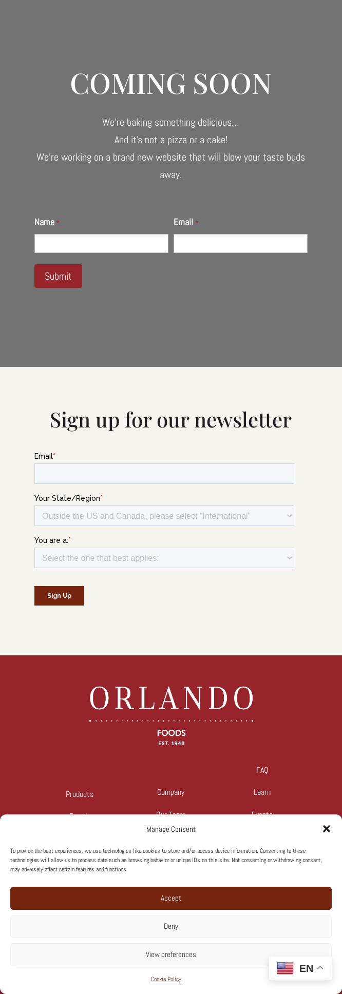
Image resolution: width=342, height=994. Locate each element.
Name (46, 223)
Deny (171, 926)
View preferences (171, 954)
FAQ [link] (262, 770)
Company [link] (170, 792)
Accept (171, 898)
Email (186, 223)
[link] (171, 742)
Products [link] (79, 794)
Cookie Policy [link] (166, 979)
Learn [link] (262, 792)
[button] (326, 829)
